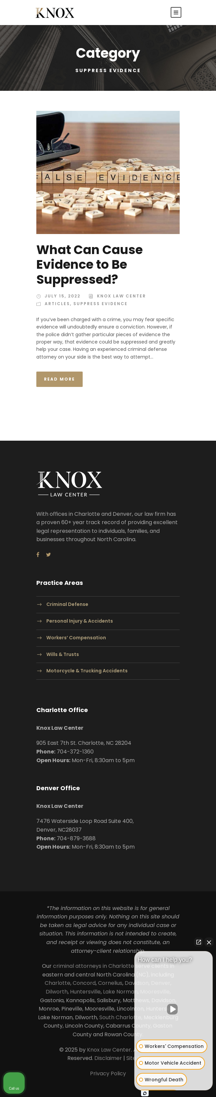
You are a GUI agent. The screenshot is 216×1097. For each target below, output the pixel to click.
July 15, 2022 (62, 296)
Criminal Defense (67, 604)
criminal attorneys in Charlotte (93, 966)
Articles (57, 303)
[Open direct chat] (198, 942)
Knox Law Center (121, 296)
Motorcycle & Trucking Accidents (87, 671)
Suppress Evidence (100, 303)
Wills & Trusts (62, 654)
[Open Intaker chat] (145, 1093)
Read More (59, 379)
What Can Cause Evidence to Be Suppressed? (89, 264)
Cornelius (110, 983)
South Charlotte (120, 1017)
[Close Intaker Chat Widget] (209, 942)
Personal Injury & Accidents (79, 621)
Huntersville (85, 992)
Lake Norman (120, 992)
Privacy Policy (108, 1073)
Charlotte (57, 983)
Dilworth (57, 992)
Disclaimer (108, 1058)
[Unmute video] (173, 1009)
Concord (84, 983)
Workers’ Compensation (76, 637)
